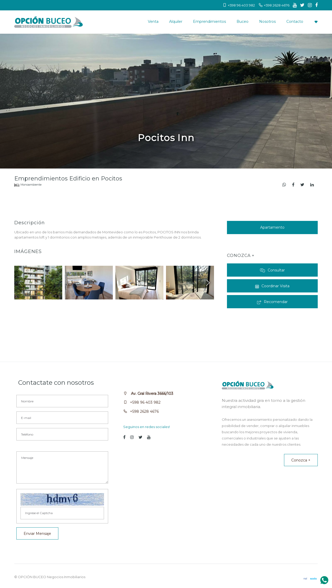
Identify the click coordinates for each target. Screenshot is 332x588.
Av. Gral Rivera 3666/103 (151, 393)
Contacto (294, 21)
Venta (153, 21)
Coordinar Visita (272, 286)
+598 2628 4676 (144, 411)
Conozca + (300, 460)
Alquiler (175, 21)
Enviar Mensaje (37, 533)
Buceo (242, 21)
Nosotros (267, 21)
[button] (207, 282)
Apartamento (272, 227)
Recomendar (272, 301)
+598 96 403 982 (145, 402)
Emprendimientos (209, 21)
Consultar (272, 270)
